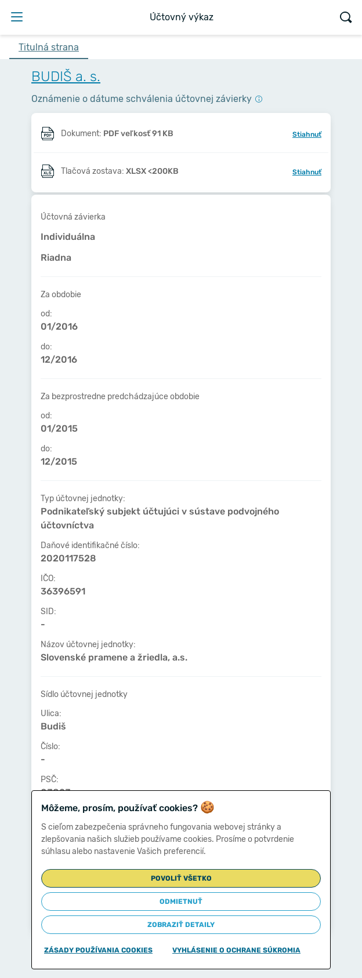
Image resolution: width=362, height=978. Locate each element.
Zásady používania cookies (98, 950)
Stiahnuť (306, 134)
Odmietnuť (181, 901)
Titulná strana (49, 47)
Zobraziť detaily (181, 925)
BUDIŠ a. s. (65, 76)
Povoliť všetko (181, 878)
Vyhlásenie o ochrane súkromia (236, 950)
